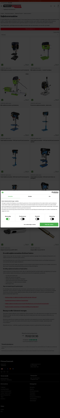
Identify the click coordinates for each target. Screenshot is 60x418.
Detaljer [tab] (30, 196)
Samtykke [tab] (10, 196)
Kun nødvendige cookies (30, 224)
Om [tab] (49, 196)
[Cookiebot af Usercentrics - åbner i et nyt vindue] (52, 192)
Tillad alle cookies (49, 224)
